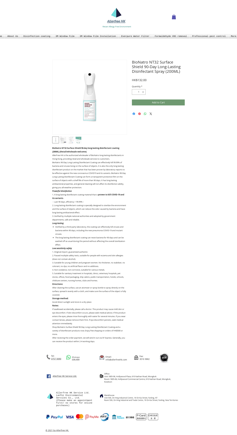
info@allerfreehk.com (116, 359)
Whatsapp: (76, 357)
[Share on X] (151, 114)
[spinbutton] (138, 92)
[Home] (101, 396)
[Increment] (143, 92)
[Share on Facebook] (134, 114)
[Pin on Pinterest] (139, 114)
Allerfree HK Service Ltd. (65, 376)
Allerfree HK (116, 21)
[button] (174, 16)
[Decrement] (134, 92)
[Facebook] (49, 376)
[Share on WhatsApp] (145, 114)
